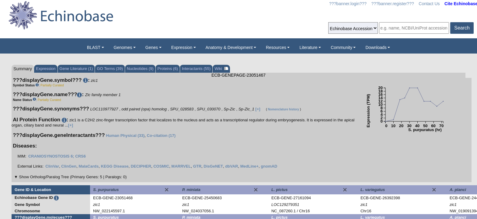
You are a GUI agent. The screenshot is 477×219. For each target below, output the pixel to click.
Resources (276, 47)
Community (341, 47)
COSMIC (161, 166)
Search (462, 27)
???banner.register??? (392, 3)
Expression (181, 47)
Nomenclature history (283, 109)
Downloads (375, 47)
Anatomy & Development (229, 47)
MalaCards (88, 166)
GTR (197, 166)
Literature (308, 47)
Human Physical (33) (125, 135)
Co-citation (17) (161, 135)
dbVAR (231, 166)
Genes (151, 47)
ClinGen (68, 166)
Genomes (123, 47)
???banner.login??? (348, 3)
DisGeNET (213, 166)
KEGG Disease (114, 166)
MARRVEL (181, 166)
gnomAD (269, 166)
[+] (257, 109)
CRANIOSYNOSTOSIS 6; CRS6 (57, 156)
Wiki (221, 68)
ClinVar (52, 166)
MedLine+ (249, 166)
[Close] (167, 189)
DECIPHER (141, 166)
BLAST (93, 47)
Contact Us (429, 3)
